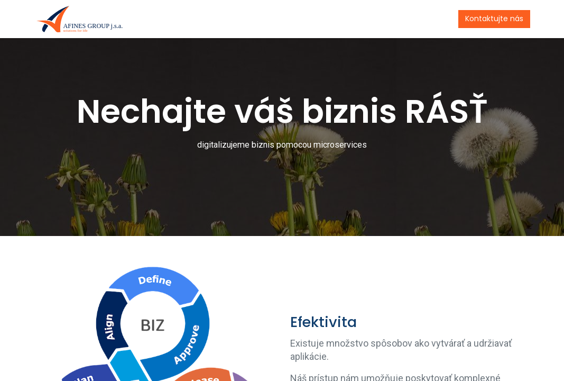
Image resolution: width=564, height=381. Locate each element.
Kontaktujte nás (492, 18)
